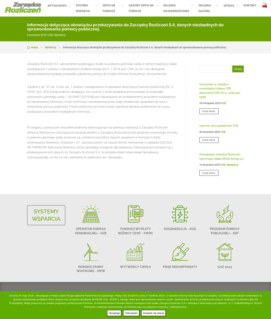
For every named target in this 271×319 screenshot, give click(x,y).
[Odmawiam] (266, 305)
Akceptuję (114, 313)
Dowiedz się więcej (153, 313)
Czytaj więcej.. (209, 111)
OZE (50, 34)
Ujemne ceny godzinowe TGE (218, 125)
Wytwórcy (60, 34)
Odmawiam (131, 313)
